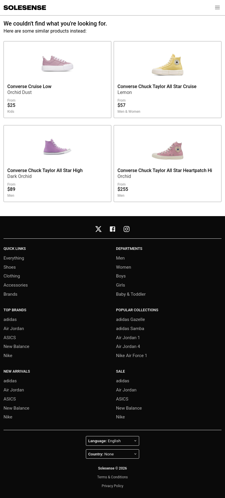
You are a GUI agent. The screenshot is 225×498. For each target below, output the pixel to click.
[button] (217, 7)
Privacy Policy (112, 486)
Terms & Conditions (112, 477)
